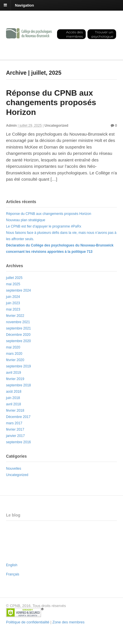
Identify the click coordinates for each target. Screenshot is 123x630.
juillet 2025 (14, 278)
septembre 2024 (18, 290)
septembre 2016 (18, 442)
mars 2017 (14, 423)
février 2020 (15, 360)
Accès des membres (74, 34)
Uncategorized (56, 126)
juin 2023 (13, 303)
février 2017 (15, 429)
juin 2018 (13, 398)
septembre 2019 (18, 366)
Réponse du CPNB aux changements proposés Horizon (51, 102)
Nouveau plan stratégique (25, 220)
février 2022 (15, 316)
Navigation (24, 5)
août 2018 (13, 392)
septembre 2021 (18, 328)
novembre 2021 (18, 322)
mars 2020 (14, 354)
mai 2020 (13, 347)
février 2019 (15, 379)
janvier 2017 (15, 436)
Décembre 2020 (18, 335)
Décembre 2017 (18, 417)
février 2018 (15, 411)
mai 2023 (13, 309)
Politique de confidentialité (27, 622)
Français (12, 574)
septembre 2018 (18, 385)
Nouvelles (13, 469)
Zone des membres (68, 622)
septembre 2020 (18, 341)
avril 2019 (13, 373)
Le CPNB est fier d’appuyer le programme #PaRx (43, 226)
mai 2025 (13, 284)
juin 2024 (13, 297)
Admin (11, 126)
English (11, 565)
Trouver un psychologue (102, 34)
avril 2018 (13, 404)
